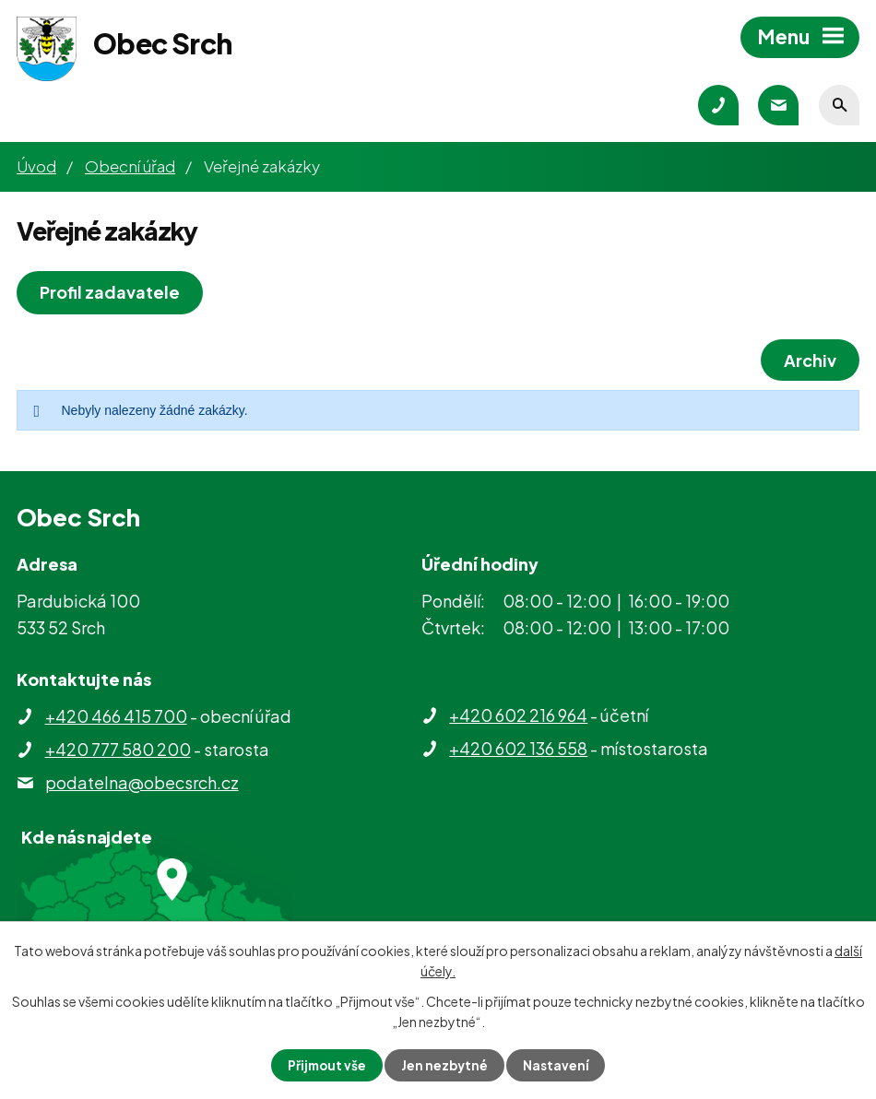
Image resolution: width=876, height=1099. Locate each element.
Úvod (36, 166)
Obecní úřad (130, 166)
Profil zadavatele (111, 291)
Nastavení (558, 1065)
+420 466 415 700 (116, 716)
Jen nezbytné (445, 1065)
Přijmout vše (325, 1065)
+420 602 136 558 (518, 748)
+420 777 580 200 (118, 749)
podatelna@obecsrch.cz (142, 782)
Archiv (808, 360)
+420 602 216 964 (518, 715)
